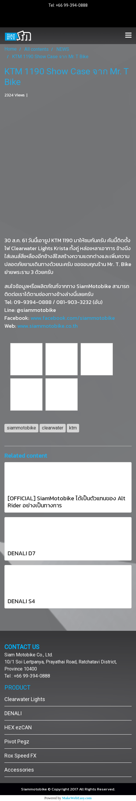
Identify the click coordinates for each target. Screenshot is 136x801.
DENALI (13, 713)
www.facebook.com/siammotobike (72, 318)
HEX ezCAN (18, 727)
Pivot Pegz (16, 741)
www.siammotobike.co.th (47, 326)
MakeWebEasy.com (77, 798)
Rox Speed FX (20, 755)
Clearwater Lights (24, 699)
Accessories (19, 770)
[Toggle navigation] (128, 35)
